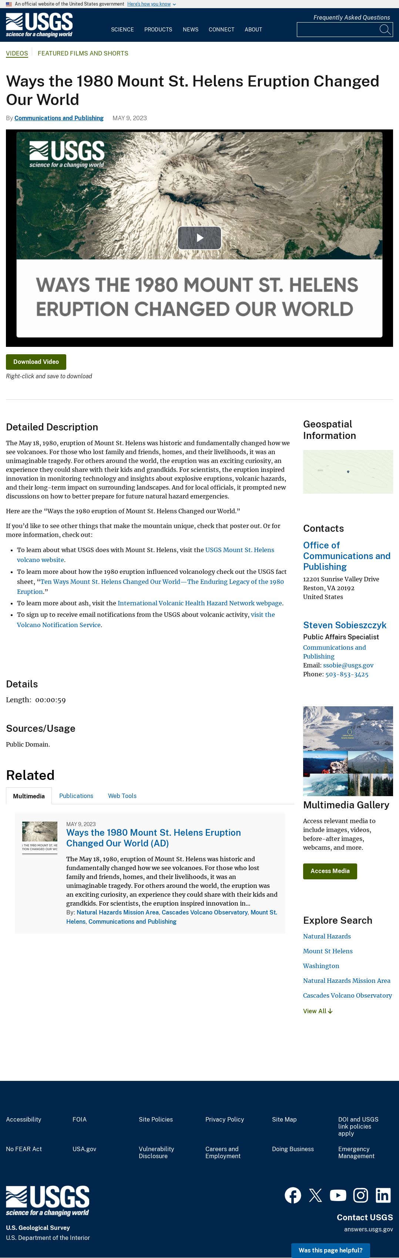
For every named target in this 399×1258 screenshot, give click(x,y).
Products (158, 30)
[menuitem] (122, 25)
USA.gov (84, 1149)
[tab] (29, 795)
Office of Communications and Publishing (346, 556)
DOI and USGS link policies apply (358, 1126)
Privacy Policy (224, 1119)
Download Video (36, 361)
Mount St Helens (328, 951)
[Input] (345, 29)
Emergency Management (356, 1153)
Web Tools (122, 795)
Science (122, 30)
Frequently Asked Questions (352, 17)
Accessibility (23, 1119)
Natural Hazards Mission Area (118, 912)
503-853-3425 (347, 674)
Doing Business (293, 1149)
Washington (321, 966)
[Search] (385, 29)
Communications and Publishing (59, 118)
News (190, 30)
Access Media (330, 871)
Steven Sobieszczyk (345, 625)
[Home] (39, 35)
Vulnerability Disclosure (156, 1153)
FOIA (80, 1119)
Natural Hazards (327, 936)
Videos (17, 53)
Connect (221, 30)
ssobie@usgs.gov (348, 665)
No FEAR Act (24, 1149)
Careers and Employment (223, 1153)
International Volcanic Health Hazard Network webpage (200, 603)
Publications (76, 795)
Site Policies (156, 1119)
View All (317, 1011)
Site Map (284, 1119)
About (253, 30)
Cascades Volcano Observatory (205, 912)
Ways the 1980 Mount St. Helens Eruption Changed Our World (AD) (153, 837)
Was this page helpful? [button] (331, 1250)
